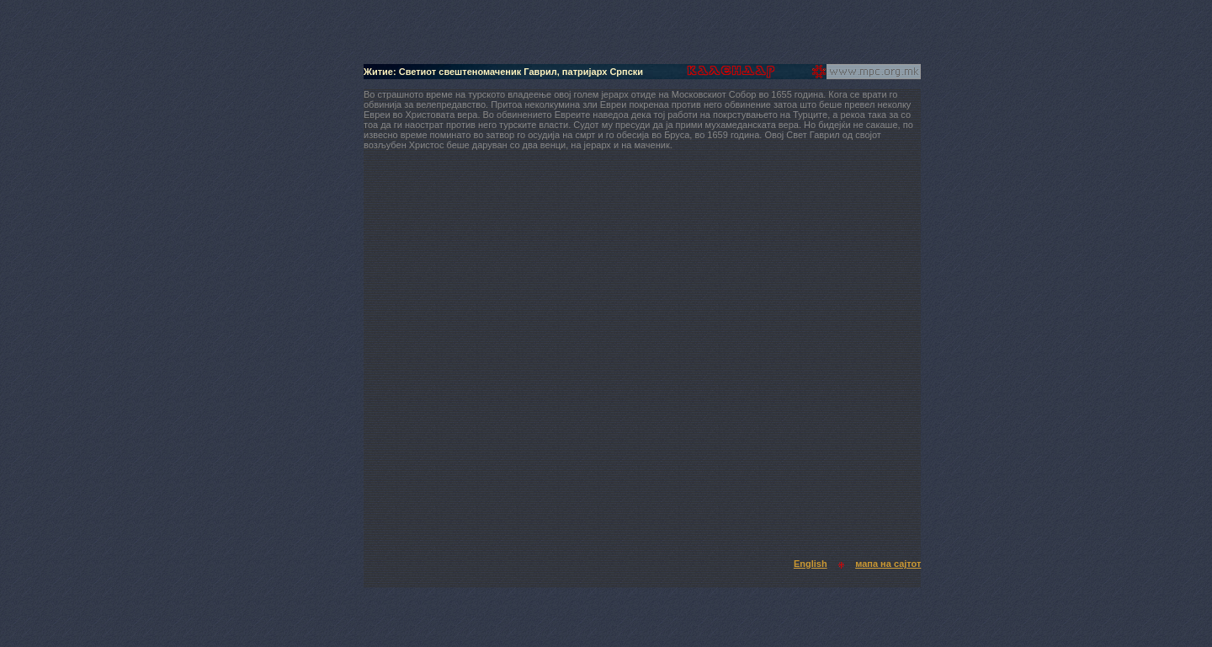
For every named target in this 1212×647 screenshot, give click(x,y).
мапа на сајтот (888, 564)
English (810, 564)
